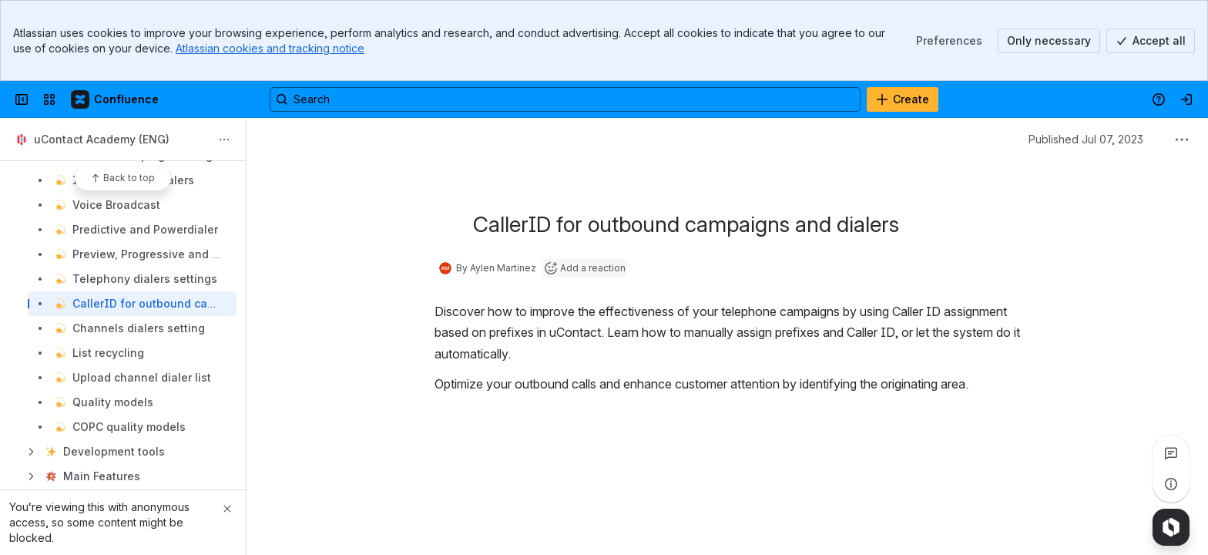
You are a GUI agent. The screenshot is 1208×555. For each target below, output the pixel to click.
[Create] (902, 99)
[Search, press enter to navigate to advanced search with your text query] (565, 99)
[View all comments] (1171, 453)
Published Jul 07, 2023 (1085, 139)
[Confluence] (115, 99)
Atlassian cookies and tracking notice (270, 48)
